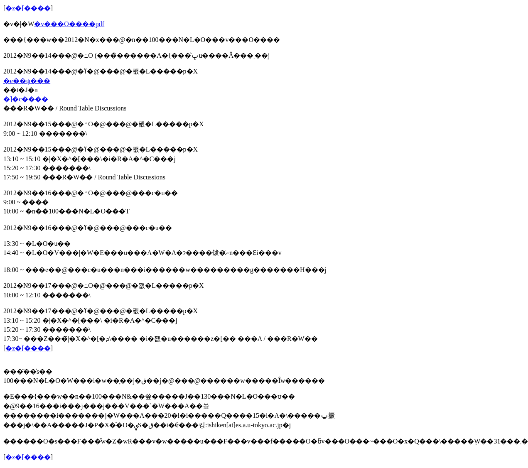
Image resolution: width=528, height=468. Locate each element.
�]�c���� (25, 99)
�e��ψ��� (26, 80)
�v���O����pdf (69, 23)
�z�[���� (27, 8)
